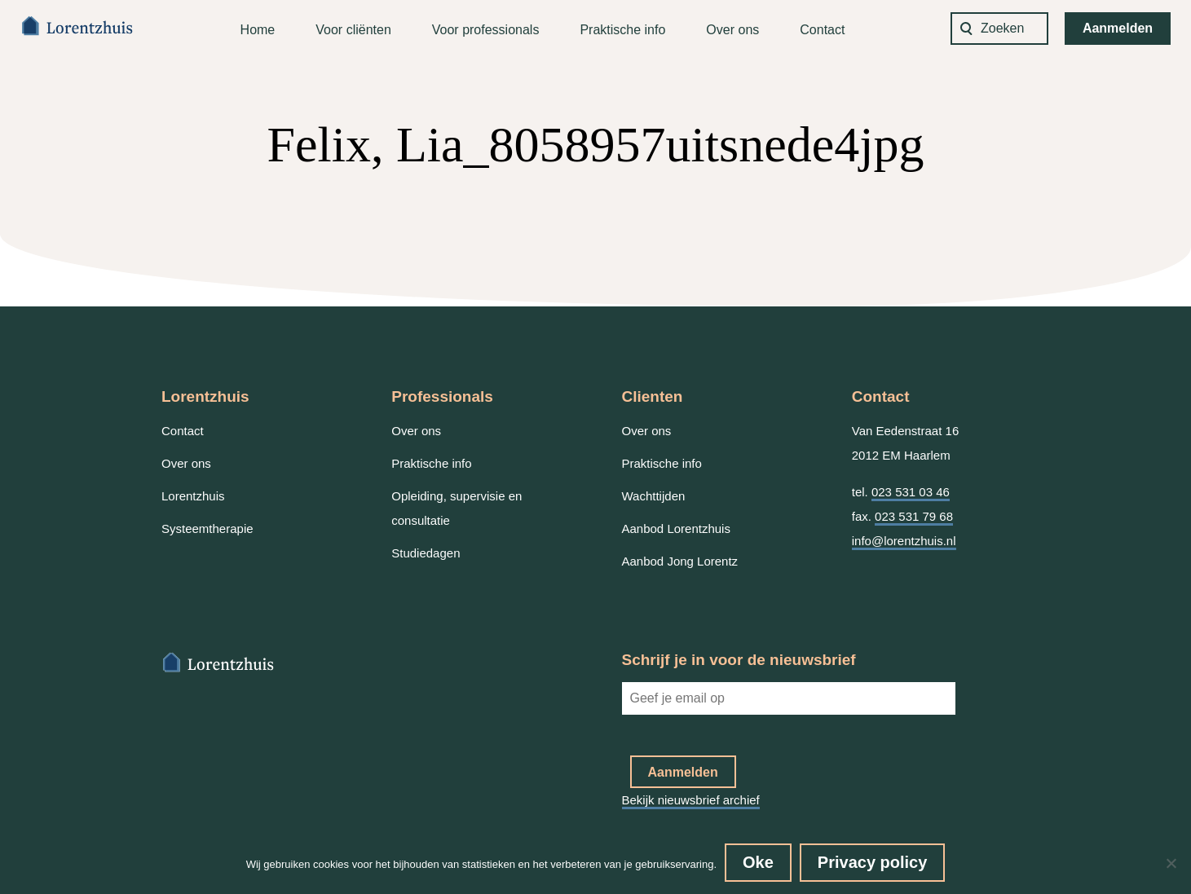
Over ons (732, 30)
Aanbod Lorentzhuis (676, 528)
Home (258, 30)
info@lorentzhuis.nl (904, 541)
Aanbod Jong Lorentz (680, 561)
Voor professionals (486, 30)
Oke (758, 862)
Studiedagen (425, 553)
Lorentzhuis (193, 496)
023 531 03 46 (910, 492)
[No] (1170, 863)
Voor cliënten (353, 30)
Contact (822, 30)
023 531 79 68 (914, 516)
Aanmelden (1118, 28)
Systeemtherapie (207, 528)
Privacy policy (873, 862)
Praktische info (622, 30)
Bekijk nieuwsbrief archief (691, 800)
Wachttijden (654, 496)
